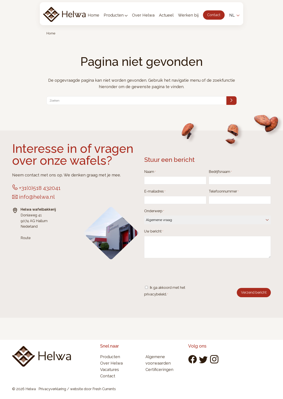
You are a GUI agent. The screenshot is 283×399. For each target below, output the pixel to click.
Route (26, 238)
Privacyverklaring (52, 389)
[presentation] (177, 272)
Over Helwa (143, 15)
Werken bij (188, 15)
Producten (114, 15)
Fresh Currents (104, 389)
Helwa (64, 14)
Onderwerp (154, 211)
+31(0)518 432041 (40, 188)
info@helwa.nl (37, 196)
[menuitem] (233, 15)
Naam (150, 172)
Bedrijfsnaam (220, 172)
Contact (213, 15)
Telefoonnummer (224, 191)
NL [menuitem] (232, 15)
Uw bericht (153, 231)
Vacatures (109, 369)
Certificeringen (159, 369)
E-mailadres (154, 191)
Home (93, 15)
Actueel (166, 15)
